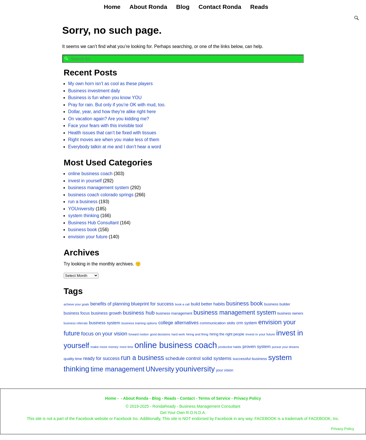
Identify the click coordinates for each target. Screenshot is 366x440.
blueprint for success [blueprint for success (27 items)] (152, 303)
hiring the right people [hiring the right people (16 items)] (227, 334)
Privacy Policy (247, 398)
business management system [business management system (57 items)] (235, 312)
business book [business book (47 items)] (244, 303)
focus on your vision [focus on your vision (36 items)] (104, 333)
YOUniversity (81, 208)
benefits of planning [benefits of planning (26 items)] (110, 303)
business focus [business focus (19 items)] (77, 313)
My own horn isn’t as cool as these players (110, 83)
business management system (98, 187)
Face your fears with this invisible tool (105, 125)
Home (112, 6)
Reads (259, 6)
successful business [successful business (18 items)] (250, 358)
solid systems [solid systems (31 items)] (217, 358)
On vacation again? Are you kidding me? (108, 118)
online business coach (90, 173)
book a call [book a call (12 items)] (182, 303)
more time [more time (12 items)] (126, 346)
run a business (82, 201)
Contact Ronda (219, 6)
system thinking (83, 215)
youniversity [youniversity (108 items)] (195, 368)
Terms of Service (214, 398)
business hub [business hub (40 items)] (138, 312)
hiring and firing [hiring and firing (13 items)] (197, 334)
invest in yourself (85, 180)
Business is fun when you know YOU (105, 97)
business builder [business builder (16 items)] (277, 304)
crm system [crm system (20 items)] (246, 322)
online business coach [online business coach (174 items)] (175, 344)
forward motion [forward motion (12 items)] (139, 334)
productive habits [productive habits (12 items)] (229, 346)
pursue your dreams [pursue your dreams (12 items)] (285, 346)
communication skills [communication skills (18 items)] (217, 323)
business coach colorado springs (101, 194)
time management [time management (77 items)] (117, 369)
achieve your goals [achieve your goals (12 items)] (76, 303)
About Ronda (148, 6)
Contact (187, 398)
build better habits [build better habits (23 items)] (208, 303)
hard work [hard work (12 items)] (178, 334)
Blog (183, 6)
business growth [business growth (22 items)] (106, 313)
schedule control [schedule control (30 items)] (182, 358)
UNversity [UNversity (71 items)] (160, 369)
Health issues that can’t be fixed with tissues (112, 132)
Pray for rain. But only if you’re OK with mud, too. (117, 104)
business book (82, 229)
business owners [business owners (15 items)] (290, 313)
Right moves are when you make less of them (113, 139)
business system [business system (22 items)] (104, 322)
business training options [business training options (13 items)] (139, 323)
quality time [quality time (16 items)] (73, 359)
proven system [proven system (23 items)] (256, 346)
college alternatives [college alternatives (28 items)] (178, 322)
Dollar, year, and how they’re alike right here (112, 111)
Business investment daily (94, 90)
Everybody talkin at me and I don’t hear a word (114, 146)
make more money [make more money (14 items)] (104, 347)
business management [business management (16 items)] (174, 313)
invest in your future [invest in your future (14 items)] (260, 334)
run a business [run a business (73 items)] (142, 357)
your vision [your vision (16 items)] (224, 370)
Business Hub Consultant (93, 222)
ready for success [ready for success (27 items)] (101, 358)
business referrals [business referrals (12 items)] (76, 323)
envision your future (87, 236)
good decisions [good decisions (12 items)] (160, 334)
